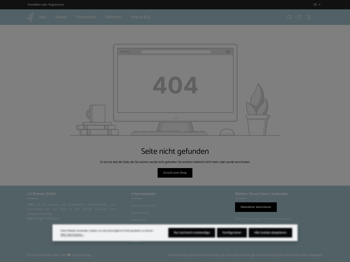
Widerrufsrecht (140, 212)
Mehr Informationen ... (72, 241)
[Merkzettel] (299, 17)
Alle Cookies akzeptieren (270, 239)
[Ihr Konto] (308, 17)
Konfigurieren (232, 239)
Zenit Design (83, 255)
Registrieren (56, 4)
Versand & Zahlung (143, 205)
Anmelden (34, 4)
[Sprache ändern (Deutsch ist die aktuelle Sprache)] (316, 5)
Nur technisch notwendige (192, 239)
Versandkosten (235, 255)
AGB (134, 227)
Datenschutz (139, 220)
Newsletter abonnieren (256, 207)
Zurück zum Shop (175, 172)
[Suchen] (289, 17)
